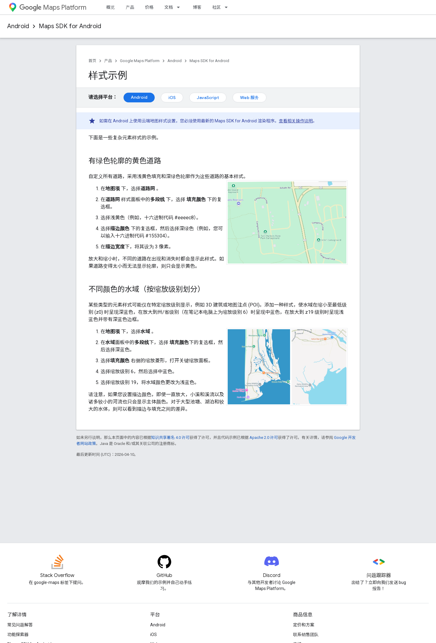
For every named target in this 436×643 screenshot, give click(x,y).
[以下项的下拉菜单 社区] (228, 7)
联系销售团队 (306, 634)
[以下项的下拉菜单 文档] (180, 7)
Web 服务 (249, 97)
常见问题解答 (20, 624)
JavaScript (208, 97)
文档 (168, 7)
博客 (197, 7)
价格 (149, 7)
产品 (130, 7)
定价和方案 (303, 624)
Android (18, 26)
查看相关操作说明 (296, 120)
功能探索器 (17, 634)
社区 (216, 7)
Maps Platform (52, 7)
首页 (92, 60)
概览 (110, 7)
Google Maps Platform (140, 60)
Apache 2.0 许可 (263, 437)
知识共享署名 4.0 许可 (170, 437)
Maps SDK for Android (70, 26)
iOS (172, 97)
